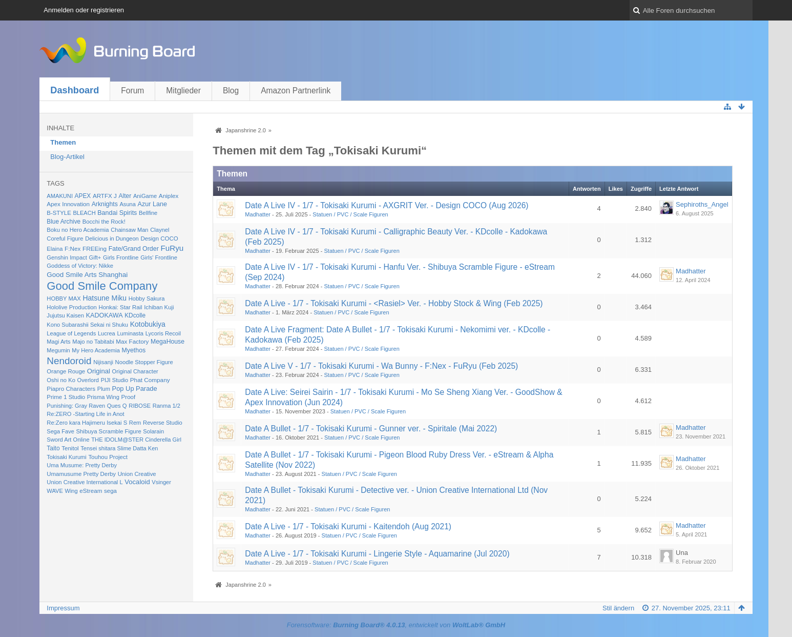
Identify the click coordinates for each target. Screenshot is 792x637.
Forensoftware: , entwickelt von (396, 625)
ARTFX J (105, 195)
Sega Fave (60, 431)
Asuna (127, 204)
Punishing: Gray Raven (76, 406)
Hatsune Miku (104, 298)
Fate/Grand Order (134, 248)
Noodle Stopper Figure (144, 362)
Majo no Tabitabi (93, 342)
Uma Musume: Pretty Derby (82, 465)
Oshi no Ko (61, 380)
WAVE (55, 491)
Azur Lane (152, 204)
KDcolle (134, 315)
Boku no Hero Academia (78, 230)
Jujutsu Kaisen (65, 315)
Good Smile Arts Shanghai (87, 274)
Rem (135, 423)
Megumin (58, 350)
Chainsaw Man (129, 230)
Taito (53, 448)
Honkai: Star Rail (120, 307)
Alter (125, 196)
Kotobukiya (147, 324)
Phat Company (150, 379)
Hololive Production (72, 307)
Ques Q (117, 406)
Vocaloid (137, 482)
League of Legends (71, 333)
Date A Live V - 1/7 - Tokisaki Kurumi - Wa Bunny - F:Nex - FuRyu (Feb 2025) (381, 366)
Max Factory (132, 341)
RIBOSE (140, 406)
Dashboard (74, 90)
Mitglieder (183, 90)
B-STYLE (59, 213)
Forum (132, 90)
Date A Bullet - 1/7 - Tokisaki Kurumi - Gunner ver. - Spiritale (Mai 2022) (371, 428)
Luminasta (130, 333)
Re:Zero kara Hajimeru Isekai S (87, 423)
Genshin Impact (67, 257)
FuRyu (171, 248)
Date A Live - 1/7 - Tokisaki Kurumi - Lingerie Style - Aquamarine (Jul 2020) (377, 553)
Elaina (54, 249)
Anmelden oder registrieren (84, 10)
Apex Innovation (68, 204)
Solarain (153, 431)
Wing (71, 491)
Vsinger (161, 482)
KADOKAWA (104, 315)
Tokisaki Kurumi (66, 457)
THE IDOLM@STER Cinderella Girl (136, 439)
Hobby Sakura (147, 298)
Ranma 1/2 (166, 406)
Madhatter (257, 214)
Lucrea (106, 333)
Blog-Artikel (67, 157)
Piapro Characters (71, 388)
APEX (83, 196)
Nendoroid (69, 360)
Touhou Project (108, 457)
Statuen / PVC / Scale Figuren (350, 214)
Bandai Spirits (117, 212)
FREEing (94, 248)
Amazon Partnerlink (295, 90)
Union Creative (137, 474)
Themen (63, 142)
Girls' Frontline (158, 257)
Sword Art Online (68, 439)
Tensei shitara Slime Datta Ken (119, 448)
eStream (90, 490)
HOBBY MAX (64, 298)
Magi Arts (58, 342)
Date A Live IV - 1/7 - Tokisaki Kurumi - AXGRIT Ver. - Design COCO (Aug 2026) (386, 205)
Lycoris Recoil (163, 333)
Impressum (63, 608)
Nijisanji (103, 362)
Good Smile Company (102, 286)
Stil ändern (618, 608)
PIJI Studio (115, 380)
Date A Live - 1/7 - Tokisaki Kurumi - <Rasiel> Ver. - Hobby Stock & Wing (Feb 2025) (394, 303)
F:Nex (72, 248)
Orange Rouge (66, 371)
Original (98, 371)
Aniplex (169, 195)
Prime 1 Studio (66, 397)
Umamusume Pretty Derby (81, 474)
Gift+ (95, 257)
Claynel (159, 230)
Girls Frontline (121, 257)
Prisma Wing (103, 397)
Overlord (88, 380)
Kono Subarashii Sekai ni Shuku (87, 325)
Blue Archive (63, 221)
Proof (128, 397)
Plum (103, 389)
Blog (231, 90)
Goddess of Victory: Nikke (80, 266)
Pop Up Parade (134, 388)
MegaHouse (167, 341)
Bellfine (148, 213)
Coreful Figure (65, 238)
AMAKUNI (60, 196)
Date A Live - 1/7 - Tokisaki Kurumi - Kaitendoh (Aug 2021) (348, 526)
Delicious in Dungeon (112, 238)
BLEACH (84, 213)
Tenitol (69, 448)
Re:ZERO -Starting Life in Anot (85, 414)
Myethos (134, 350)
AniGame (145, 196)
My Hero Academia (96, 350)
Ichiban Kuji (159, 307)
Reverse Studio (162, 423)
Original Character (135, 371)
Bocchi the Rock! (104, 221)
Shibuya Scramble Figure (108, 431)
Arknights (105, 204)
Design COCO (159, 238)
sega (110, 491)
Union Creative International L (84, 482)
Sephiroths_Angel (702, 204)
